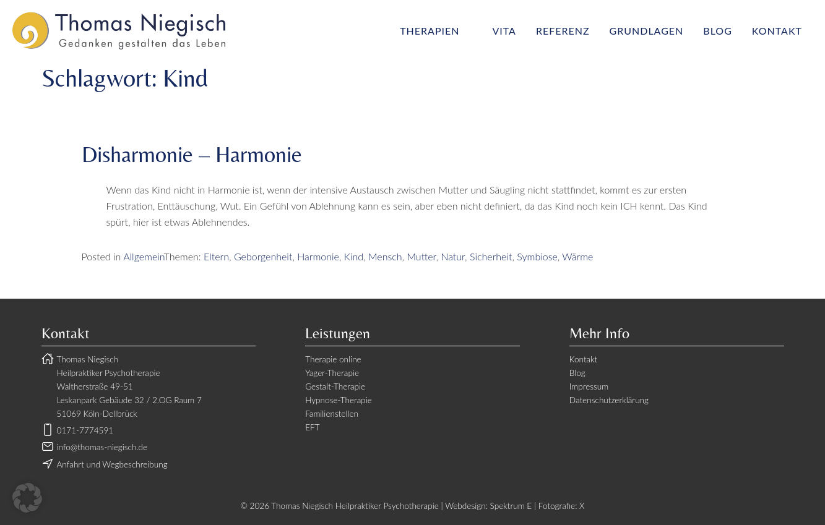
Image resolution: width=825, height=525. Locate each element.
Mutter (421, 256)
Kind (353, 256)
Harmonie (318, 256)
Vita (504, 30)
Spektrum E (511, 506)
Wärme (577, 256)
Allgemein (143, 256)
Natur (453, 256)
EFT (312, 427)
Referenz (563, 30)
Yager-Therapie (332, 373)
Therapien (429, 30)
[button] (27, 498)
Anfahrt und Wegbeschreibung (112, 464)
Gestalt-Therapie (335, 386)
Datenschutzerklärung (609, 400)
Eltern (216, 256)
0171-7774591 (85, 430)
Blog (717, 30)
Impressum (588, 386)
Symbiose (537, 256)
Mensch (385, 256)
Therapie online (333, 359)
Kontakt (777, 30)
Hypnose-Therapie (338, 400)
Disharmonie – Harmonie (192, 154)
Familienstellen (331, 414)
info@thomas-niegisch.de (102, 447)
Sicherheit (491, 256)
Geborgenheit (263, 256)
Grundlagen (647, 30)
